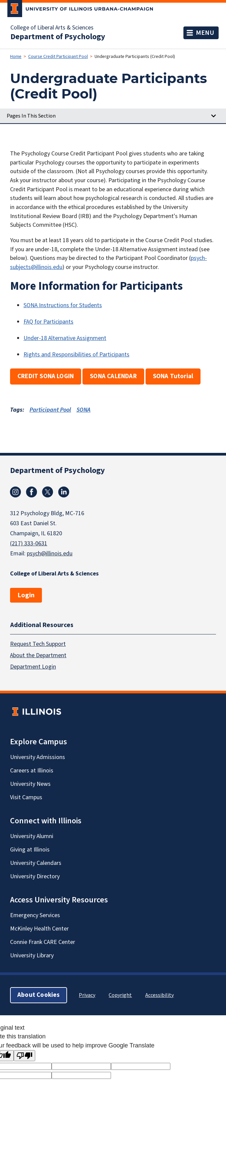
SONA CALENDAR (113, 376)
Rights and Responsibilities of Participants (76, 354)
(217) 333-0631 (28, 543)
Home (15, 56)
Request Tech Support (38, 644)
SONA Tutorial (173, 376)
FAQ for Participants (48, 322)
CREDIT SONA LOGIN (45, 376)
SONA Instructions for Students (62, 305)
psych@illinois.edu (49, 553)
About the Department (38, 655)
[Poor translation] (24, 1055)
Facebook (31, 492)
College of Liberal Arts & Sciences (52, 28)
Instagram (15, 492)
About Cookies (38, 995)
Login (26, 595)
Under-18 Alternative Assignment (64, 338)
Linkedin (63, 492)
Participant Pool (50, 410)
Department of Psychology (57, 37)
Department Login (33, 667)
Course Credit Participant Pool (58, 56)
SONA (83, 410)
